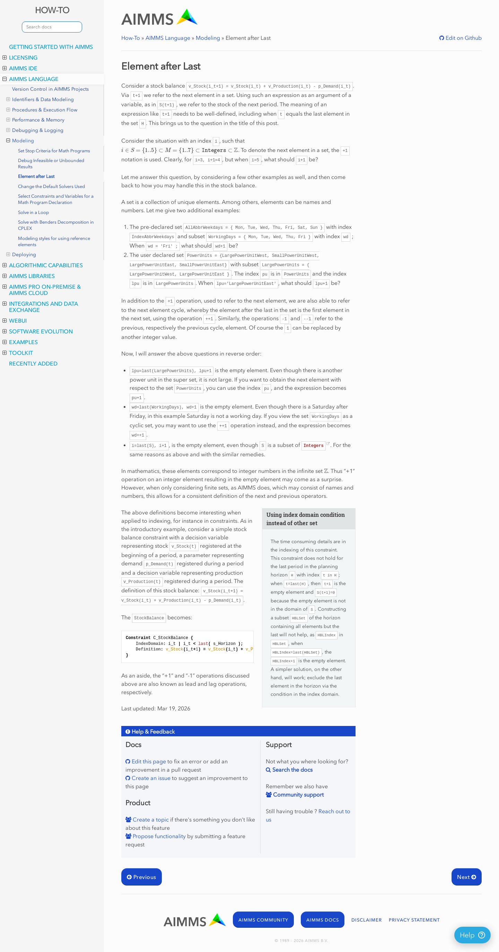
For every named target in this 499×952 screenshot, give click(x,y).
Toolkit (17, 352)
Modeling (20, 141)
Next (466, 876)
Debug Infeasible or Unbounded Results (51, 163)
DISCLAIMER (366, 920)
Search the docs (292, 769)
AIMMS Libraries (28, 275)
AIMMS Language (30, 78)
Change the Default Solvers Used (51, 186)
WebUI (14, 320)
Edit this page (148, 761)
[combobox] (52, 27)
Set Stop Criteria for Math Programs (54, 150)
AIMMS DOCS (322, 920)
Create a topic (150, 819)
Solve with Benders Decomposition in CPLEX (56, 225)
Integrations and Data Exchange (40, 306)
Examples (20, 342)
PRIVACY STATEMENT (414, 920)
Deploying (21, 255)
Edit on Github (463, 38)
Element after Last (36, 176)
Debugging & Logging (34, 130)
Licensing (19, 57)
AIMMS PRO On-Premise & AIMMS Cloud (41, 289)
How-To (130, 37)
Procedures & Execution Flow (41, 110)
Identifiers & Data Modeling (40, 100)
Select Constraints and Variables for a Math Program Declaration (56, 199)
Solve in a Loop (33, 212)
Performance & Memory (35, 120)
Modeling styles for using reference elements (54, 241)
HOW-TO (52, 10)
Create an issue (150, 778)
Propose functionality (158, 836)
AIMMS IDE (19, 68)
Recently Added (33, 363)
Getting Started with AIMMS (51, 46)
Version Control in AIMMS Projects (50, 89)
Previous (141, 876)
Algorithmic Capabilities (42, 265)
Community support (298, 794)
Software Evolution (37, 331)
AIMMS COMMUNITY (263, 920)
